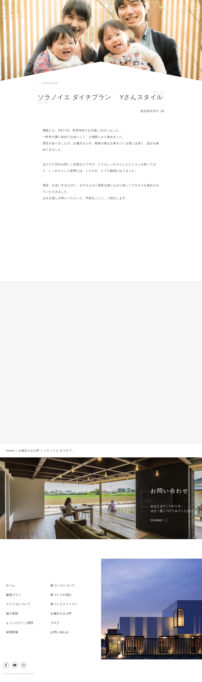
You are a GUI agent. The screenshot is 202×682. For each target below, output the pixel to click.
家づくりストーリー (64, 604)
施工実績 (12, 613)
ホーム (10, 585)
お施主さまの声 (61, 613)
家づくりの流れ (61, 595)
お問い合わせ (59, 632)
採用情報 (12, 632)
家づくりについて (62, 585)
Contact (156, 520)
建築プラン (13, 595)
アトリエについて (18, 604)
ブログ (55, 623)
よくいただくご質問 (19, 623)
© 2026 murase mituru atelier (18, 673)
